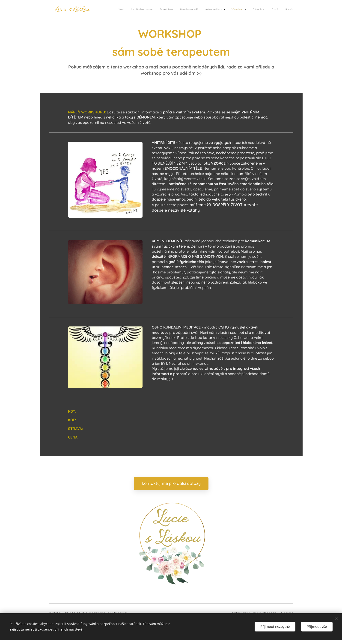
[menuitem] (231, 9)
